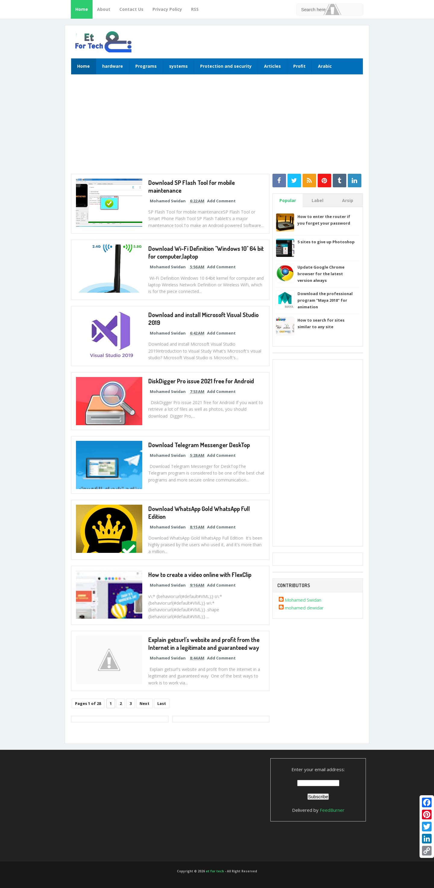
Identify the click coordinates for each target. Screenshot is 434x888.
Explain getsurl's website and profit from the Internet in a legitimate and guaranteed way (203, 643)
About (103, 9)
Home (81, 9)
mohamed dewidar (304, 608)
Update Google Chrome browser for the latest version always (320, 273)
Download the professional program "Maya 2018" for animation (325, 300)
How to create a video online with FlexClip (199, 574)
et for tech (215, 871)
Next (144, 703)
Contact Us (131, 9)
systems (178, 66)
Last (161, 703)
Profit (299, 66)
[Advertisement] (217, 127)
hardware (112, 66)
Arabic (325, 66)
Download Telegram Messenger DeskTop (198, 445)
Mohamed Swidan (303, 600)
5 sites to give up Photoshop (326, 242)
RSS (195, 9)
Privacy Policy (167, 9)
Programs (146, 66)
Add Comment (221, 201)
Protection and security (226, 66)
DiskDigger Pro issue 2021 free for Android (201, 381)
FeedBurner (332, 810)
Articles (272, 66)
